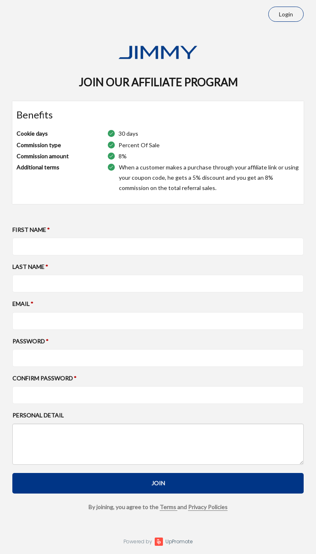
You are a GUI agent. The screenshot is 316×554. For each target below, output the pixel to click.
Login (286, 14)
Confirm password (42, 378)
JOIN (158, 483)
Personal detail (38, 415)
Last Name (28, 266)
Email (21, 303)
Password (28, 341)
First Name (29, 229)
